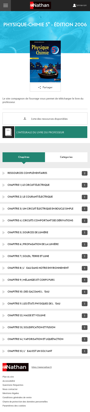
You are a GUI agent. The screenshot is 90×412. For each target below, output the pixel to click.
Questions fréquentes (13, 384)
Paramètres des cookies (14, 405)
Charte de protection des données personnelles (25, 401)
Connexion (81, 5)
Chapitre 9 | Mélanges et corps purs (31, 279)
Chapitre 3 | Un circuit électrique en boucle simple (40, 208)
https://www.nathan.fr (42, 367)
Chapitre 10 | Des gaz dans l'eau (28, 291)
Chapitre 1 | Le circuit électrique (29, 184)
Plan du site (8, 376)
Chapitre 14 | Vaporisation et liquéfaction (35, 339)
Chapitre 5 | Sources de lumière (28, 232)
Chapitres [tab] (23, 157)
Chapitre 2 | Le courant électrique (30, 196)
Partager (45, 87)
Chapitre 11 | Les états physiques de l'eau (34, 303)
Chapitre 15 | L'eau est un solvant (30, 351)
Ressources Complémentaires (27, 173)
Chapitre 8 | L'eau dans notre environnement (38, 267)
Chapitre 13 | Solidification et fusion (31, 327)
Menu (5, 5)
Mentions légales (11, 393)
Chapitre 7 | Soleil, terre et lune (28, 256)
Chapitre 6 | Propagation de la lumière (33, 244)
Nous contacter (10, 389)
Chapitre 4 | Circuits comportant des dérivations (40, 220)
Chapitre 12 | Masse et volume (27, 315)
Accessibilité (9, 380)
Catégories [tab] (66, 157)
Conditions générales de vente (17, 397)
